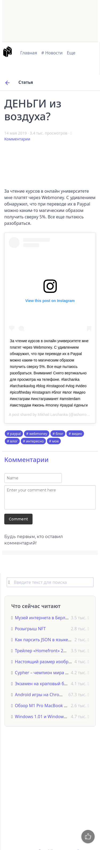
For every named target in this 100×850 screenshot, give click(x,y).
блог (59, 433)
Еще (71, 53)
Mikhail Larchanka (53, 414)
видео (77, 433)
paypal (15, 433)
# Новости (52, 53)
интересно (35, 441)
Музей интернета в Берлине (44, 618)
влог (14, 441)
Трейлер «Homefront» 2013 (43, 651)
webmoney (38, 433)
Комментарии (17, 138)
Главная (28, 53)
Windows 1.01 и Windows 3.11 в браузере (57, 716)
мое (55, 441)
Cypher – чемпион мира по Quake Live (54, 673)
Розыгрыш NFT (30, 629)
